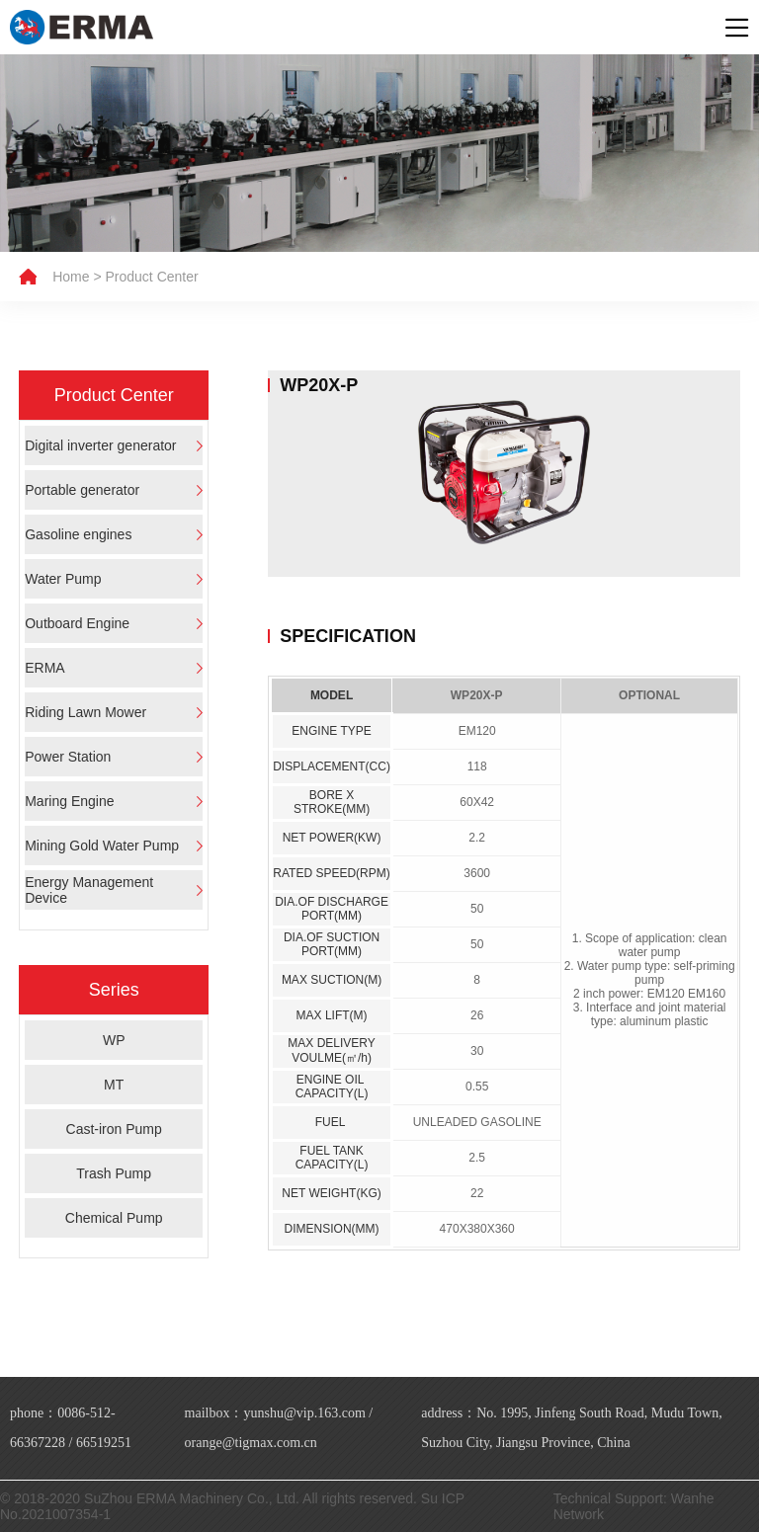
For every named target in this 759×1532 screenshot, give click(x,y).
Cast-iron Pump (114, 1129)
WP (114, 1040)
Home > (76, 276)
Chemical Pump (114, 1218)
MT (114, 1084)
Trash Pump (113, 1173)
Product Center (152, 276)
